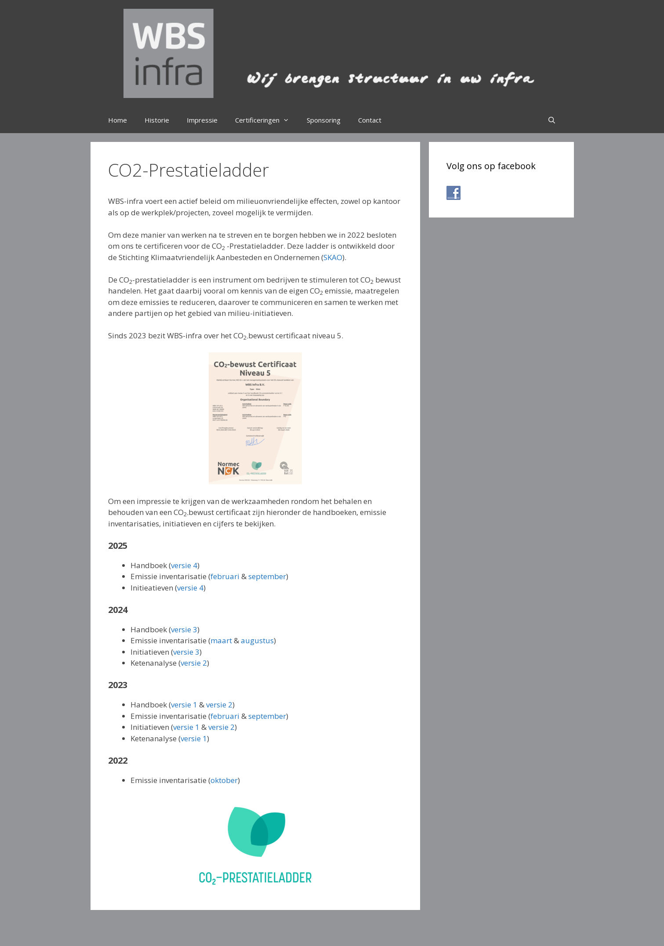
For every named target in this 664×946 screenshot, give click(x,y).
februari (224, 576)
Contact (369, 120)
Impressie (202, 120)
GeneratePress (385, 932)
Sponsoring (324, 120)
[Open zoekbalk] (552, 120)
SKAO (332, 257)
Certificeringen (266, 120)
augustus (257, 640)
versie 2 (194, 663)
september (267, 576)
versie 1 (184, 705)
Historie (157, 120)
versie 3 (184, 629)
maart (221, 640)
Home (117, 120)
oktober (224, 780)
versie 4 (184, 565)
